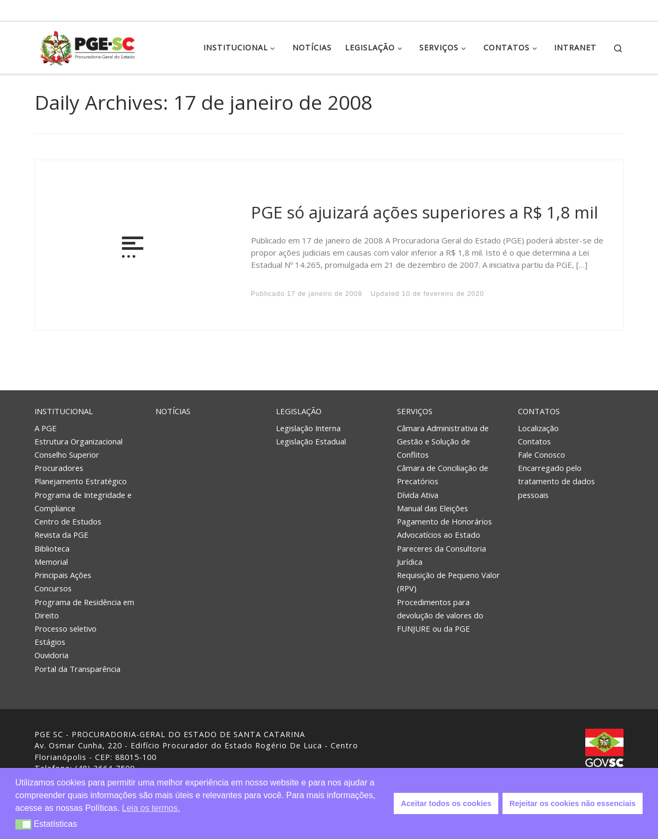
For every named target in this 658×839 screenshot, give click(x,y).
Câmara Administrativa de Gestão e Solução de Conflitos (443, 440)
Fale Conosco (541, 454)
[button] (23, 824)
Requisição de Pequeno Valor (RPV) (448, 581)
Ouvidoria (51, 655)
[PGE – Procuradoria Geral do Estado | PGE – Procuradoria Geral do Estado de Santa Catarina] (87, 46)
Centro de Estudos (67, 521)
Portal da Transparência (77, 668)
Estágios (49, 641)
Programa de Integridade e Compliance (83, 501)
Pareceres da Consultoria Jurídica (441, 555)
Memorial (51, 561)
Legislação (299, 411)
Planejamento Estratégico (80, 481)
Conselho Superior (66, 454)
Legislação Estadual (311, 441)
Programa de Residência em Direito (84, 608)
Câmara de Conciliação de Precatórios (442, 474)
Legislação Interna (308, 427)
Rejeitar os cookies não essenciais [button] (572, 803)
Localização (538, 427)
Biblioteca (52, 548)
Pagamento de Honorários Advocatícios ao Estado (444, 528)
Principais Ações (62, 575)
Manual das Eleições (432, 508)
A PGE (45, 427)
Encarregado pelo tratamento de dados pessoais (556, 481)
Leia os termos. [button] (151, 807)
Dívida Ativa (417, 495)
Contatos (539, 411)
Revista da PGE (61, 534)
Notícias (173, 411)
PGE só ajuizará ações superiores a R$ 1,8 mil (424, 212)
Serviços (414, 411)
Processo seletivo (65, 628)
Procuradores (58, 467)
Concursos (53, 588)
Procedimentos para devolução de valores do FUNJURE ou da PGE (440, 615)
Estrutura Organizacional (78, 441)
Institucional (63, 411)
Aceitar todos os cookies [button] (446, 803)
